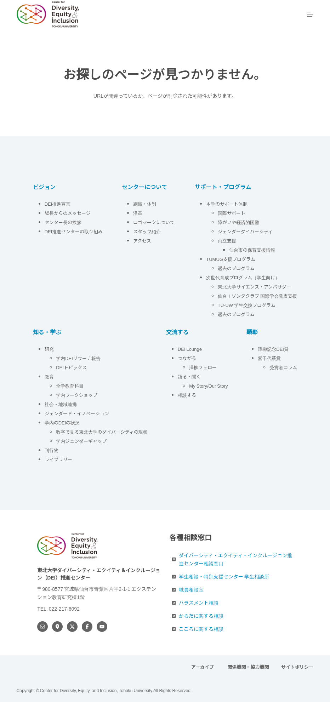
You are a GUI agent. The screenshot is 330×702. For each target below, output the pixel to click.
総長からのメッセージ (68, 213)
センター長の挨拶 (63, 222)
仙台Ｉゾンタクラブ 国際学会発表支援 (257, 295)
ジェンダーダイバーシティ (245, 231)
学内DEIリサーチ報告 (79, 358)
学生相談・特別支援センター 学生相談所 (224, 576)
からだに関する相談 (201, 615)
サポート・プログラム (223, 186)
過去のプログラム (236, 268)
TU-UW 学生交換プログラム (246, 305)
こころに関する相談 (201, 628)
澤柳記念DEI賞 (273, 349)
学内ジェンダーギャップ (81, 441)
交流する (177, 331)
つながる (187, 358)
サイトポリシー (297, 667)
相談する (187, 395)
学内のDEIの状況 (62, 422)
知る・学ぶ (47, 331)
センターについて (144, 186)
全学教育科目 (70, 385)
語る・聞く (189, 376)
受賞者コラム (283, 367)
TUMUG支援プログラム (230, 259)
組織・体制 (144, 203)
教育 (49, 376)
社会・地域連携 (61, 404)
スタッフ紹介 (147, 231)
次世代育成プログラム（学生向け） (243, 277)
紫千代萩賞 (269, 358)
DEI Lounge (190, 349)
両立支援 (227, 240)
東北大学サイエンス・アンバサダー (254, 286)
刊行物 (51, 450)
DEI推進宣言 (58, 203)
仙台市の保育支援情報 (252, 249)
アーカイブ (203, 667)
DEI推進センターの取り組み (74, 231)
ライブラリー (58, 459)
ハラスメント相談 (198, 602)
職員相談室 (191, 589)
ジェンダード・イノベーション (77, 413)
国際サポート (231, 213)
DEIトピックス (71, 367)
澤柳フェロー (203, 367)
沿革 (137, 213)
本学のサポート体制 (227, 203)
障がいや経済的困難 (238, 222)
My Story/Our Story (208, 385)
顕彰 (252, 331)
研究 (49, 349)
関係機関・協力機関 (248, 667)
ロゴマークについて (154, 222)
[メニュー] (310, 14)
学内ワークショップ (76, 395)
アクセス (142, 240)
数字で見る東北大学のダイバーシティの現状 (102, 431)
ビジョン (44, 186)
